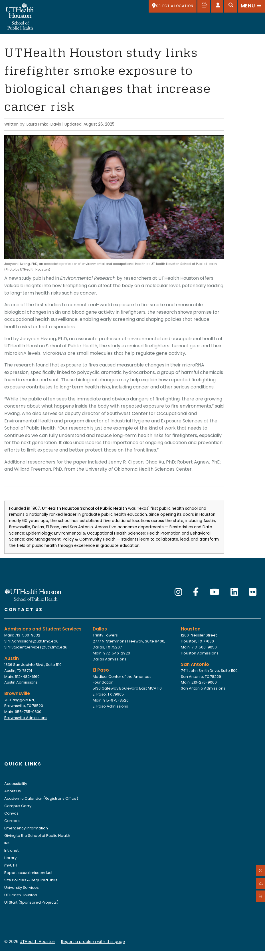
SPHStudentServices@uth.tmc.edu (35, 647)
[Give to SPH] (203, 6)
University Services (21, 887)
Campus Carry (17, 806)
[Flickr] (252, 592)
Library (10, 858)
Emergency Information (26, 828)
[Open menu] (251, 6)
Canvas (11, 813)
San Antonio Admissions (203, 688)
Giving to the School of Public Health (37, 835)
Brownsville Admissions (25, 717)
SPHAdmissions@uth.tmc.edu (31, 641)
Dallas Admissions (109, 659)
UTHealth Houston (20, 895)
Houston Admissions (200, 653)
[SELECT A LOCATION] (173, 6)
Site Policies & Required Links (30, 880)
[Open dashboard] (217, 6)
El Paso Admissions (110, 706)
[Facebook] (196, 592)
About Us (12, 791)
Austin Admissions (21, 682)
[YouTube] (214, 592)
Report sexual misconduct (28, 872)
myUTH (10, 865)
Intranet (11, 850)
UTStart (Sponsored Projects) (31, 902)
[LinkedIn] (234, 592)
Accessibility (15, 783)
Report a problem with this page (93, 941)
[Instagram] (178, 592)
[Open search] (230, 6)
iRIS (7, 843)
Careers (12, 820)
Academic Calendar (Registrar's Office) (41, 798)
